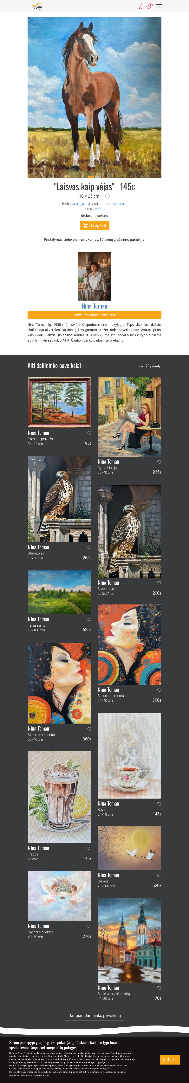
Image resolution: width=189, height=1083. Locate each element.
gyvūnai (99, 209)
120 (149, 365)
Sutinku (170, 1059)
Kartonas (119, 203)
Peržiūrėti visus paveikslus (94, 315)
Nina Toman (94, 305)
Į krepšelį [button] (94, 225)
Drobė (107, 203)
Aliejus (81, 203)
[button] (107, 196)
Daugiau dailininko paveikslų (94, 1015)
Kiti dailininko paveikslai (54, 365)
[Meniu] (158, 6)
